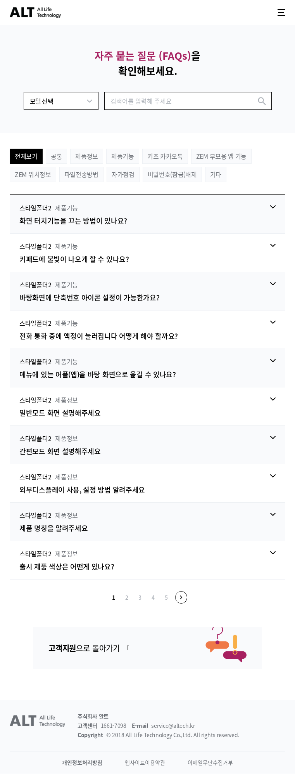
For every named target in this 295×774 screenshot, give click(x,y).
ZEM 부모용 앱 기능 (221, 156)
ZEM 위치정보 (33, 174)
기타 (215, 174)
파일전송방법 (81, 174)
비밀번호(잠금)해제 (172, 174)
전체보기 (26, 156)
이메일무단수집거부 (210, 763)
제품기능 (122, 156)
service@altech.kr (173, 726)
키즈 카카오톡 (165, 156)
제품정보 (86, 156)
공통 (56, 156)
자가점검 (123, 174)
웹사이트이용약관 (145, 763)
